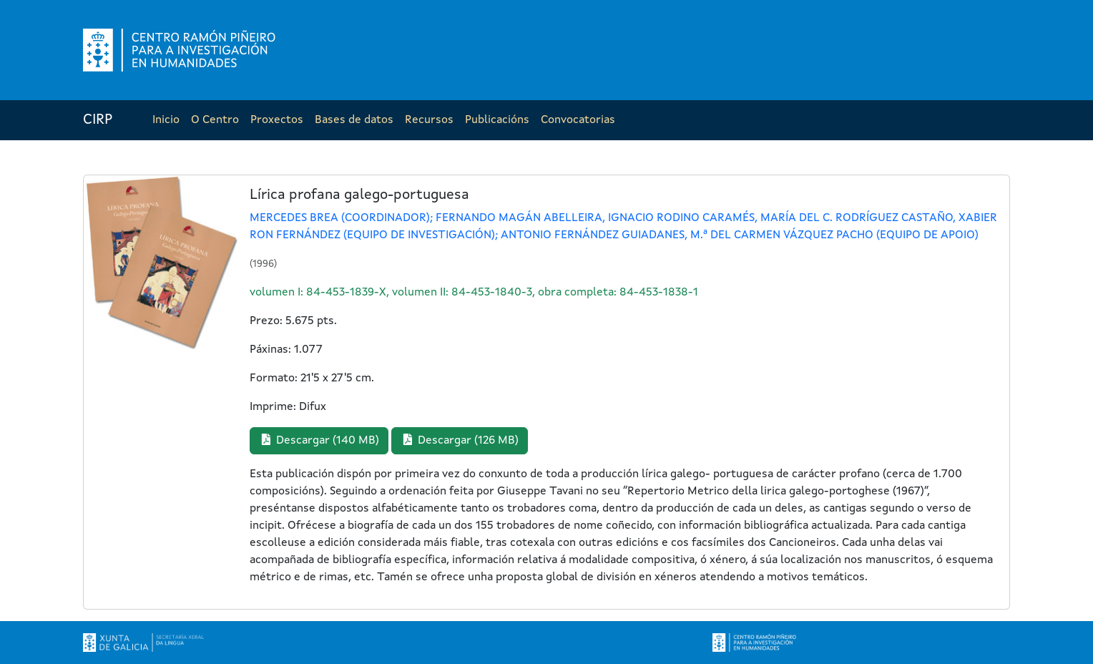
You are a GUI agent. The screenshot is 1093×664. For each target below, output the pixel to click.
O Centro (215, 120)
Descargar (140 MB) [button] (319, 440)
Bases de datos (354, 120)
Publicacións (497, 120)
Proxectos (276, 120)
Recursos (429, 120)
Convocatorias (578, 120)
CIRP (97, 120)
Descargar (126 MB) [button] (460, 440)
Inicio (166, 120)
